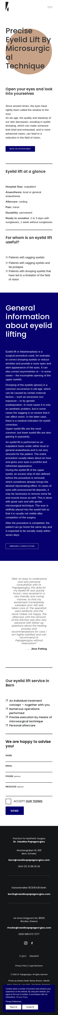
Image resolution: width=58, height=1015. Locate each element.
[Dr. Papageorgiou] (7, 6)
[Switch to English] (23, 956)
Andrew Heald (23, 981)
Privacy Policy (21, 966)
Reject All (13, 1007)
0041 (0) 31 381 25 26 (29, 866)
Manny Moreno (36, 981)
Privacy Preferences (13, 1001)
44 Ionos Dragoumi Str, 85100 (29, 918)
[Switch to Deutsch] (34, 956)
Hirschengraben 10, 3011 (29, 850)
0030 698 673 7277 (29, 934)
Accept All (30, 1007)
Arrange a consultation (22, 546)
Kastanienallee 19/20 (29, 887)
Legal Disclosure (36, 966)
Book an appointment (20, 149)
